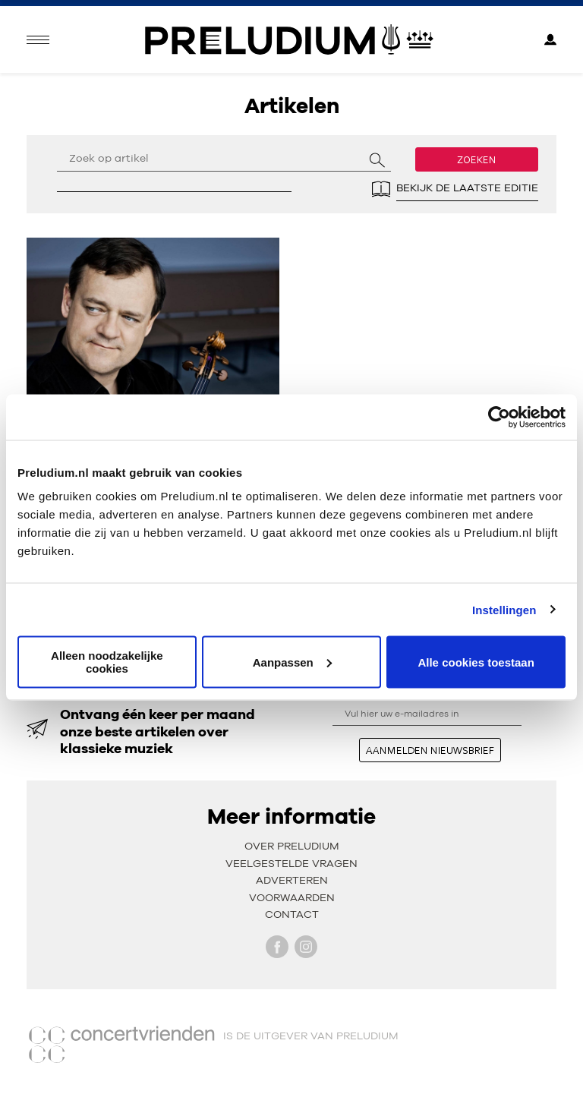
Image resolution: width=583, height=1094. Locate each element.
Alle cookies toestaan (476, 661)
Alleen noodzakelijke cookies (107, 662)
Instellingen (504, 609)
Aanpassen (292, 661)
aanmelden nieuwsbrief (430, 750)
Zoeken (476, 159)
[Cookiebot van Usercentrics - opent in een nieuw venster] (499, 416)
